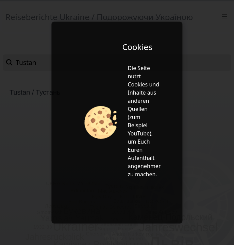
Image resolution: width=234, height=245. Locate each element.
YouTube (139, 133)
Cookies (138, 84)
